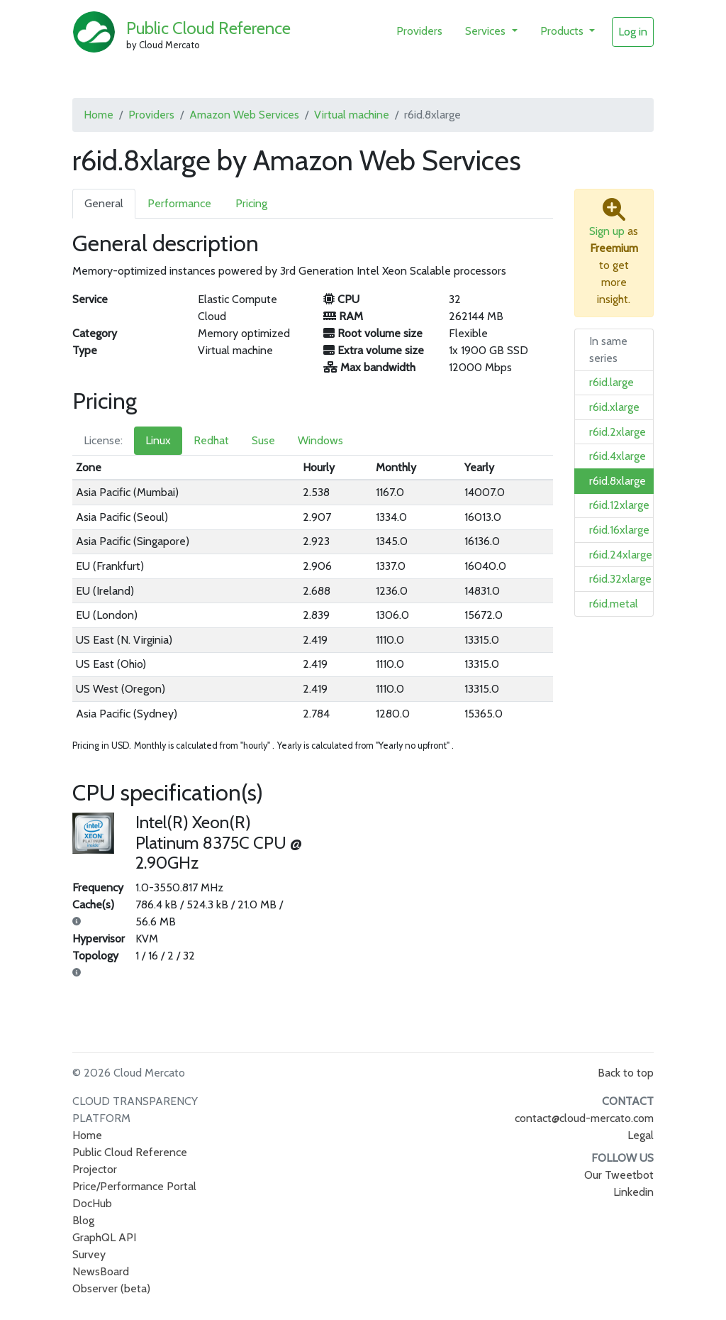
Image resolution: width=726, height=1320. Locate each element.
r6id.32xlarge (620, 578)
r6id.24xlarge (620, 554)
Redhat (211, 440)
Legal (640, 1135)
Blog (83, 1220)
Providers (419, 31)
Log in (632, 31)
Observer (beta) (111, 1288)
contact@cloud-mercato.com (584, 1118)
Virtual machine (351, 114)
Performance (179, 203)
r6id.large (611, 382)
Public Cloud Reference (208, 28)
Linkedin (633, 1192)
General (103, 203)
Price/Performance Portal (134, 1186)
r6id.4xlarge (617, 456)
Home (98, 114)
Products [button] (563, 31)
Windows (320, 440)
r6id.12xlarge (619, 505)
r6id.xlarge (614, 407)
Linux (158, 440)
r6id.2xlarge (617, 432)
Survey (89, 1254)
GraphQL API (104, 1237)
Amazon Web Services (244, 114)
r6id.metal (613, 603)
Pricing (251, 203)
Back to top (626, 1072)
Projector (94, 1169)
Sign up (607, 231)
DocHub (92, 1203)
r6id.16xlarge (619, 530)
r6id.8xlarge (617, 481)
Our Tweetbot (619, 1175)
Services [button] (486, 31)
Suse (263, 440)
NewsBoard (100, 1271)
